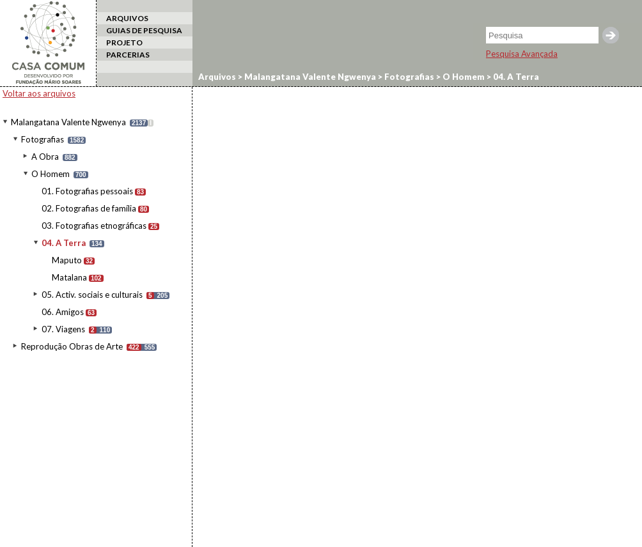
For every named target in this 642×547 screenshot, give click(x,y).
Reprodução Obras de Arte (72, 346)
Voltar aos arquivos (39, 93)
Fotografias (42, 139)
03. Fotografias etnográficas (94, 225)
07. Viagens (63, 329)
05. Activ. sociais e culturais (92, 294)
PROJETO (124, 42)
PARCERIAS (128, 54)
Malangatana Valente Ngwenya (68, 122)
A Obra (45, 156)
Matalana (69, 277)
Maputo (67, 260)
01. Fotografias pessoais (87, 191)
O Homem (50, 174)
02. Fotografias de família (89, 208)
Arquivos (217, 77)
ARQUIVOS (127, 18)
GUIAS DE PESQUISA (144, 30)
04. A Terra (64, 243)
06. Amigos (63, 312)
